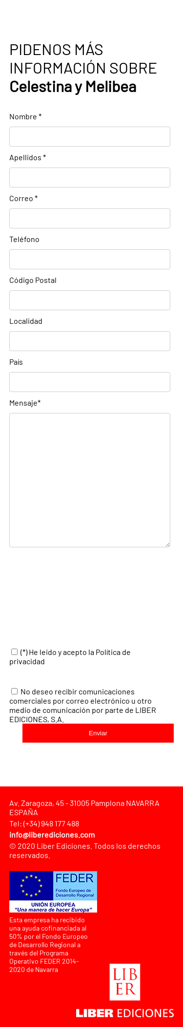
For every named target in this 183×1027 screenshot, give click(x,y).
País (16, 361)
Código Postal (33, 279)
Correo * (23, 198)
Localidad (25, 320)
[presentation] (83, 598)
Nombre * (25, 116)
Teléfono (24, 238)
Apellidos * (27, 157)
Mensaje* (25, 402)
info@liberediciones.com (52, 834)
